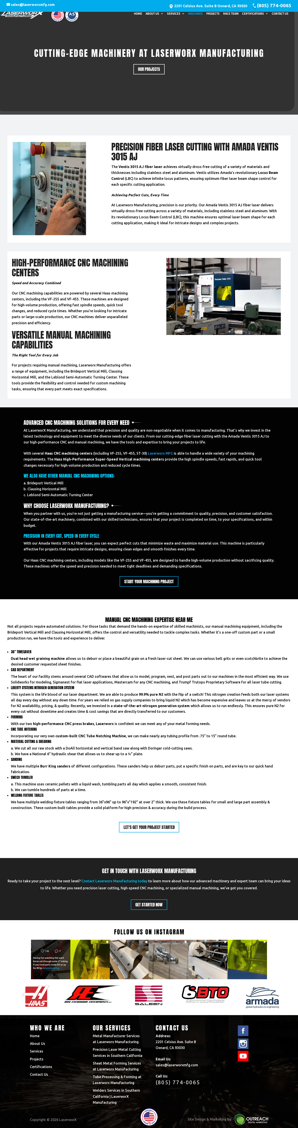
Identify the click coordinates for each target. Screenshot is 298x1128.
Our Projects (149, 69)
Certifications (253, 16)
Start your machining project (149, 581)
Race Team (231, 16)
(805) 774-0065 (274, 5)
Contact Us (280, 16)
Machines (195, 16)
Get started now (149, 905)
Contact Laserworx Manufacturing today (114, 881)
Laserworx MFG (160, 453)
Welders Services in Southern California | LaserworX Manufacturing (116, 1096)
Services (173, 16)
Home (138, 16)
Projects (213, 16)
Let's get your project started (149, 827)
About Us (152, 16)
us (63, 513)
